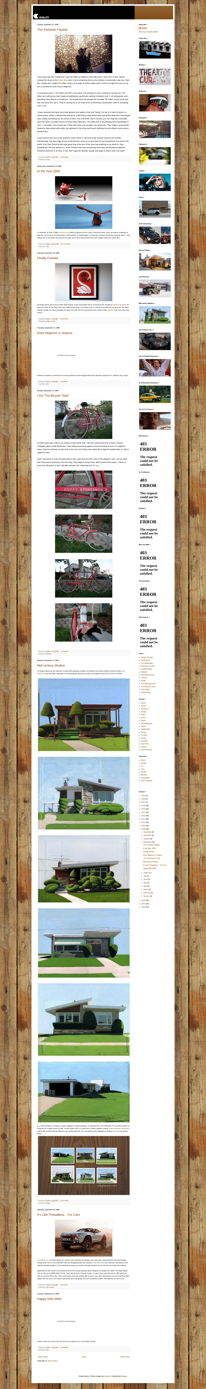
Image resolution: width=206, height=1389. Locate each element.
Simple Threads (147, 657)
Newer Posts (43, 1357)
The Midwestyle (147, 663)
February (147, 893)
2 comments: (64, 157)
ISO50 (143, 681)
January (146, 896)
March (146, 890)
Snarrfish (144, 741)
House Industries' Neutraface (119, 1128)
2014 (143, 812)
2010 (143, 826)
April (145, 886)
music (48, 159)
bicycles (48, 654)
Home (84, 1357)
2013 (143, 816)
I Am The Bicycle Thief (52, 395)
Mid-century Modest (51, 665)
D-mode (144, 735)
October (146, 839)
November (147, 835)
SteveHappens (146, 723)
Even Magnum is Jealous (54, 333)
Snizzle (143, 747)
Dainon (143, 726)
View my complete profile (148, 32)
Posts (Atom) (53, 1361)
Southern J (145, 709)
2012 (143, 819)
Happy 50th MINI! (49, 1299)
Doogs (143, 732)
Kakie (143, 715)
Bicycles (144, 775)
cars (47, 246)
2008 (143, 900)
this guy (96, 465)
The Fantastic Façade (52, 29)
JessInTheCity (146, 750)
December (147, 832)
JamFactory (145, 660)
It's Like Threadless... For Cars (58, 1214)
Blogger (124, 1376)
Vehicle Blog (145, 692)
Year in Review (146, 781)
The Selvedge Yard (148, 684)
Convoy (144, 678)
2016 (143, 806)
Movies (143, 763)
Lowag (143, 738)
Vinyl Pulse (145, 689)
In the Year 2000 (48, 171)
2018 (143, 799)
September (147, 842)
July (145, 876)
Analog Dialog (146, 669)
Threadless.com (43, 1260)
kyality (144, 28)
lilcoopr (143, 712)
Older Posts (124, 1357)
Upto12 (143, 706)
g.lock (143, 718)
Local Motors (97, 1263)
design (48, 321)
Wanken (144, 672)
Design (143, 772)
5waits (143, 720)
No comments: (66, 244)
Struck (143, 703)
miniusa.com (63, 232)
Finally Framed (47, 258)
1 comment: (64, 381)
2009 (143, 829)
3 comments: (64, 1200)
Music (143, 760)
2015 (143, 809)
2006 (143, 907)
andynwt (107, 1376)
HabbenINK (145, 729)
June (145, 879)
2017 (143, 802)
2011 (143, 822)
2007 (143, 904)
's (49, 1260)
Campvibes (145, 778)
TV (142, 766)
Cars (142, 769)
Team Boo (145, 744)
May (145, 883)
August (146, 873)
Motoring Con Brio (148, 666)
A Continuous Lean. (148, 687)
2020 (143, 796)
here (114, 1131)
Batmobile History (147, 675)
